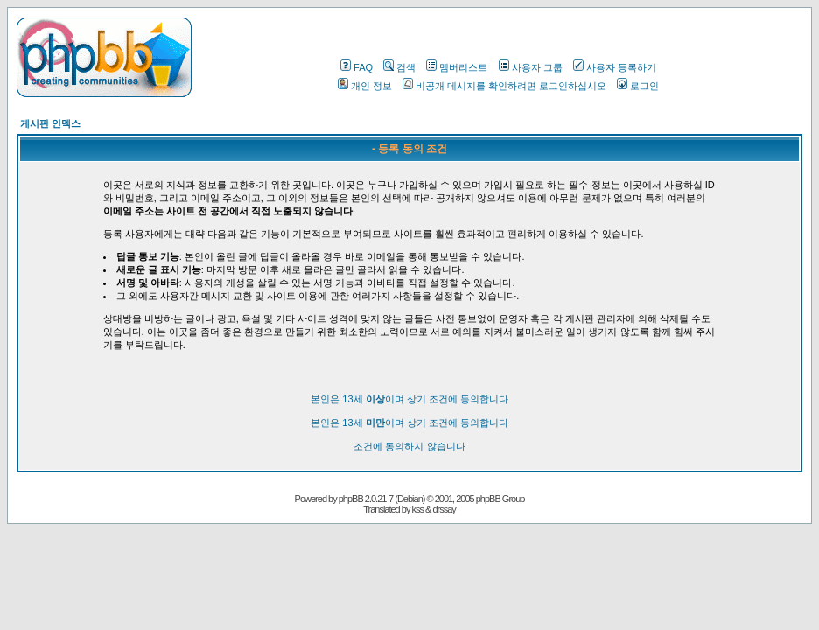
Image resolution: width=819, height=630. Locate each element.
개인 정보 (365, 85)
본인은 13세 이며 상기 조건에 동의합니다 (409, 399)
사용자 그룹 (531, 67)
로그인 (638, 85)
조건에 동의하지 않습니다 (409, 446)
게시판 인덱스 (50, 123)
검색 (399, 67)
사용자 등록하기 (614, 67)
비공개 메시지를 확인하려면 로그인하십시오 (504, 85)
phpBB (351, 499)
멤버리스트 (456, 67)
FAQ (356, 67)
